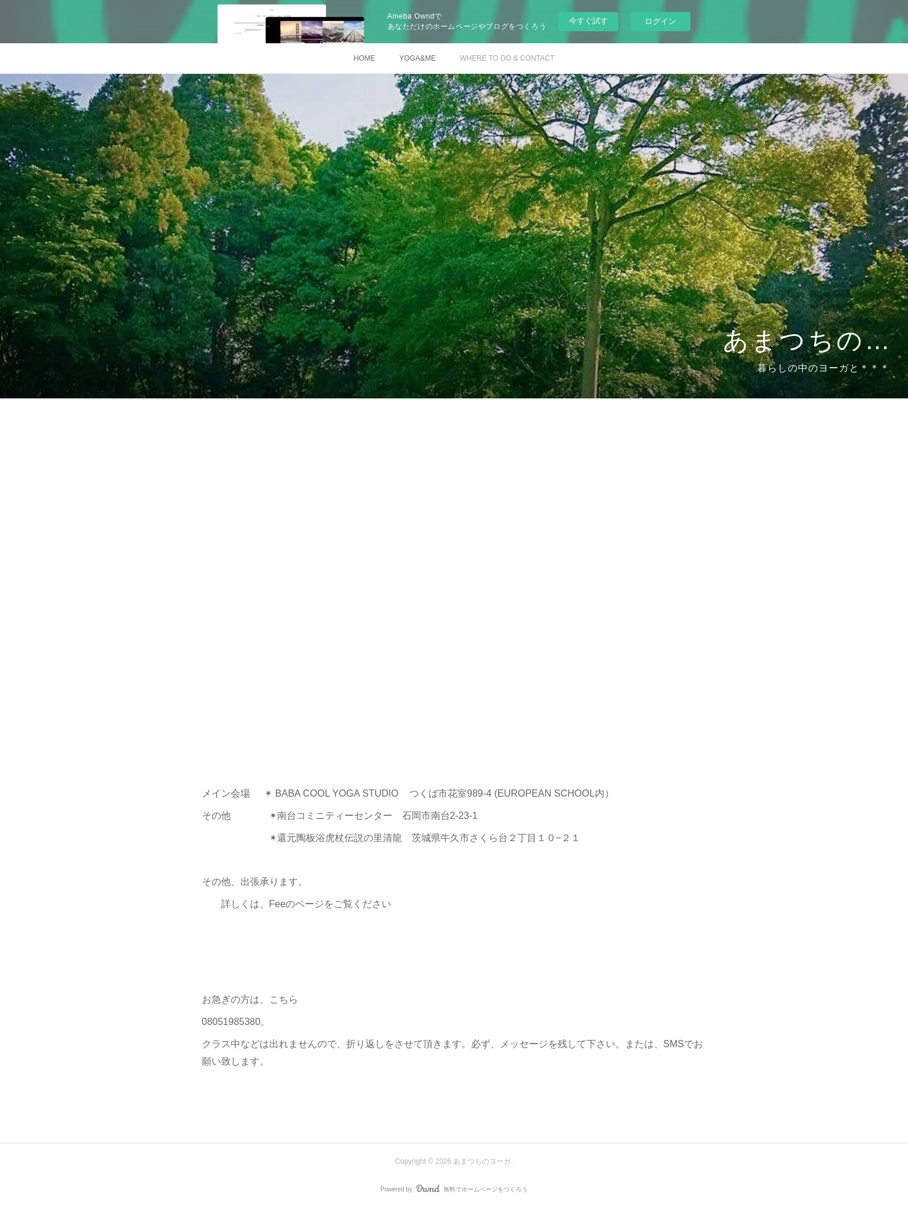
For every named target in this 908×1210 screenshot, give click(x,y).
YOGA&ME (417, 58)
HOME (364, 58)
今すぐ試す (588, 20)
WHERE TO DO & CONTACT (507, 58)
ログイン (660, 21)
